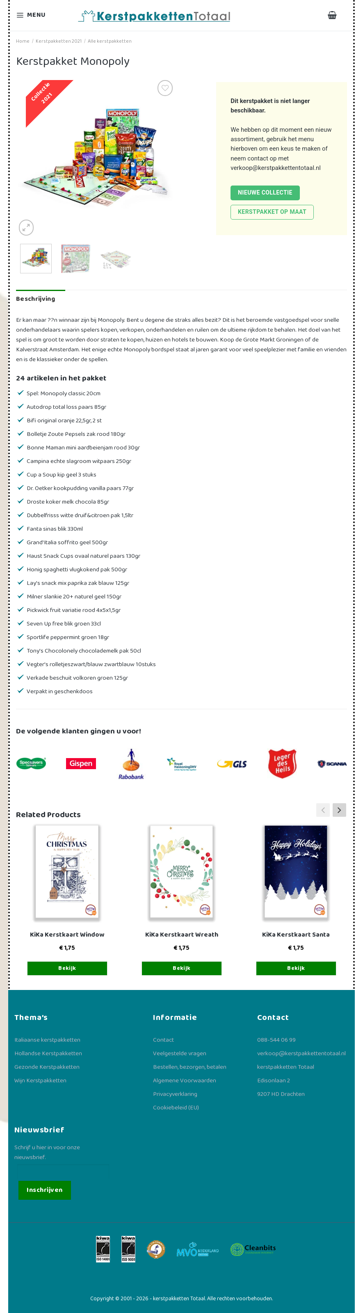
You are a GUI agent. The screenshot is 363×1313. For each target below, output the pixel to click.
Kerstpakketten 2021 (59, 41)
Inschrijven (44, 1190)
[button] (339, 810)
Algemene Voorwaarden (184, 1081)
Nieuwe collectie (265, 192)
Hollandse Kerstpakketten (48, 1054)
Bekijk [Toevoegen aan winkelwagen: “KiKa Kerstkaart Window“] (67, 968)
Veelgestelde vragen (179, 1054)
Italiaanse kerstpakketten (47, 1040)
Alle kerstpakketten (110, 41)
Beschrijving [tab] (35, 299)
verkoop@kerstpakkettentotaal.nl (276, 168)
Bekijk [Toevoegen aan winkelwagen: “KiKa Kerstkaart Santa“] (296, 968)
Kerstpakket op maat (272, 212)
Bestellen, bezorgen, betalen (189, 1067)
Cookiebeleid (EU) (176, 1108)
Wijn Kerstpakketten (40, 1081)
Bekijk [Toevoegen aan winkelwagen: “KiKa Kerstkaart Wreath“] (182, 968)
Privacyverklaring (175, 1094)
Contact (163, 1040)
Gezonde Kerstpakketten (47, 1067)
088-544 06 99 (276, 1040)
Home (23, 41)
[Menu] (36, 15)
